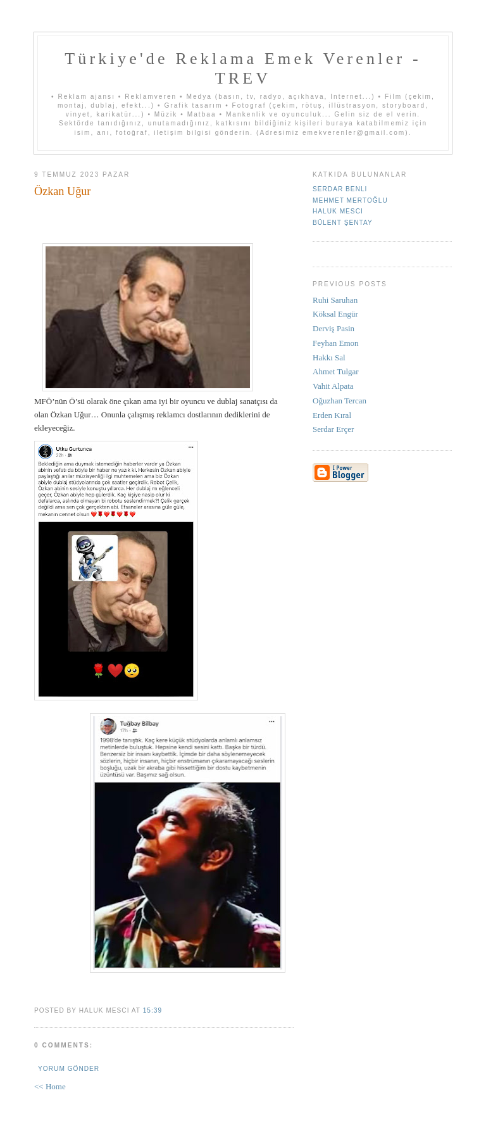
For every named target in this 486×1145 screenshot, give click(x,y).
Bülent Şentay (343, 222)
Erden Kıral (332, 415)
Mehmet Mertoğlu (350, 200)
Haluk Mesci (338, 211)
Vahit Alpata (333, 386)
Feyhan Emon (336, 343)
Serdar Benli (340, 189)
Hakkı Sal (329, 357)
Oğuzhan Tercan (339, 400)
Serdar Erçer (333, 429)
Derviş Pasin (333, 328)
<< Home (50, 1086)
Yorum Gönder (68, 1068)
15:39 (152, 1010)
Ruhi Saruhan (335, 300)
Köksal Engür (335, 314)
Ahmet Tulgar (336, 371)
